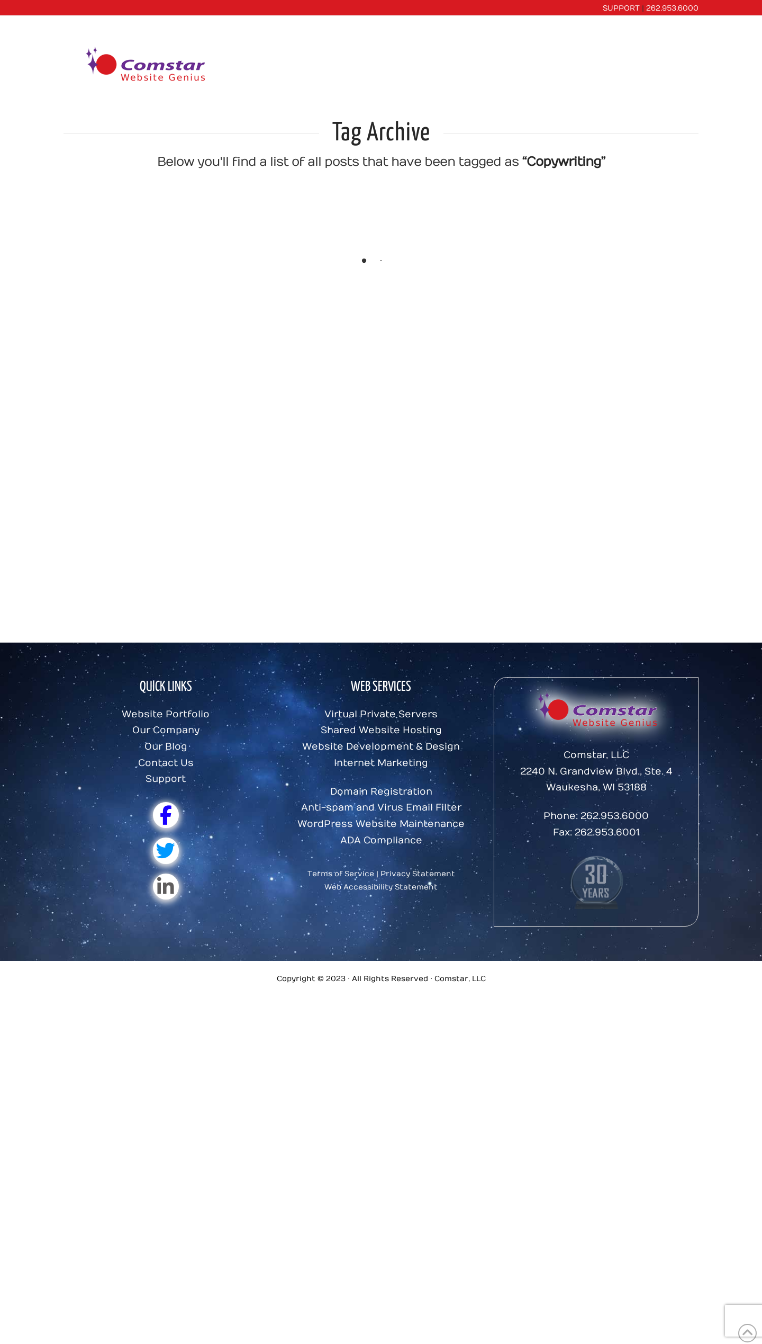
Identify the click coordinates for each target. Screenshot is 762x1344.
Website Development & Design (381, 746)
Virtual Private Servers (381, 714)
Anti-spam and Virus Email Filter (381, 807)
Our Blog (165, 746)
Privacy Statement (417, 873)
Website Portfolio (166, 714)
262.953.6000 (672, 8)
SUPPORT (621, 8)
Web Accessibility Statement (381, 887)
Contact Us (166, 763)
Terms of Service (340, 873)
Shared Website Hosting (381, 730)
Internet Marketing (381, 763)
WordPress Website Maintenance (381, 824)
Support (166, 779)
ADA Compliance (381, 840)
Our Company (165, 730)
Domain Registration (381, 791)
